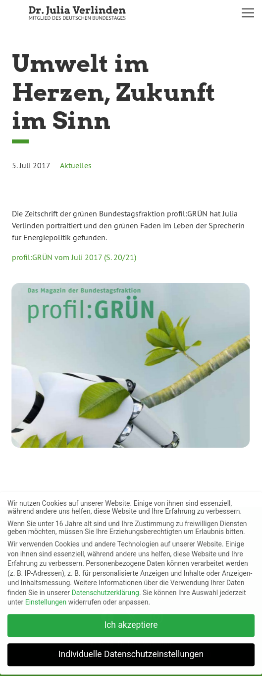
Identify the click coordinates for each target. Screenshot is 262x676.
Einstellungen (46, 598)
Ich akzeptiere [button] (130, 620)
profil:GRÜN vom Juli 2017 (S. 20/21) (74, 257)
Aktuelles (76, 165)
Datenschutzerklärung (105, 588)
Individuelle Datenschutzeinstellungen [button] (131, 650)
